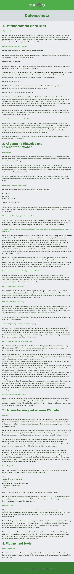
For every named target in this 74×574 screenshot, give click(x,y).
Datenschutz (49, 569)
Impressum (39, 569)
